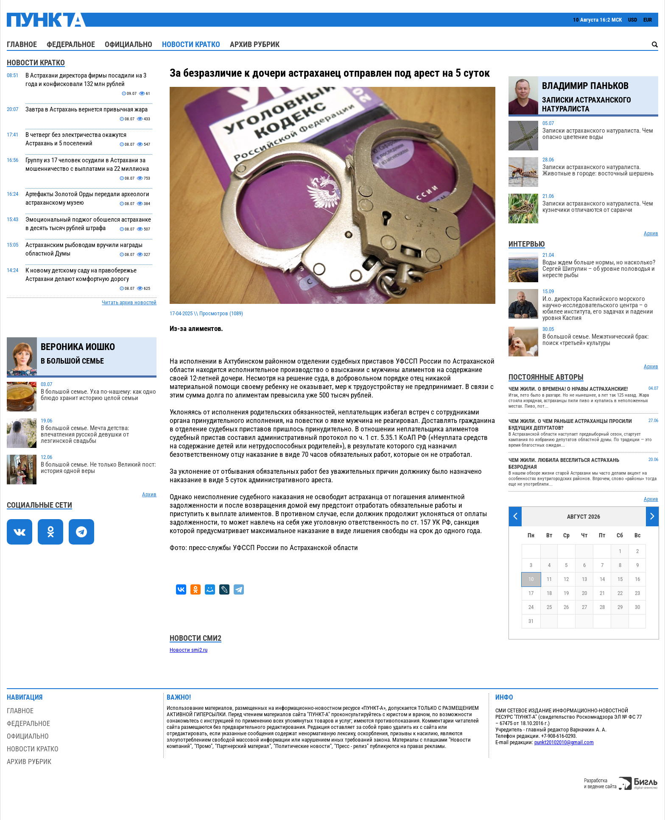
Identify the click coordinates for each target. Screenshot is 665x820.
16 (637, 579)
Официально (128, 44)
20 (584, 593)
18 (549, 593)
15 (620, 579)
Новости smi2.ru (188, 650)
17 (531, 593)
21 (602, 593)
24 (531, 607)
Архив (149, 494)
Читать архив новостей (129, 302)
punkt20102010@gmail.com (564, 742)
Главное (22, 44)
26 (566, 607)
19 (566, 593)
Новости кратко (191, 44)
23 (637, 593)
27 (584, 607)
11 (549, 579)
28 (602, 607)
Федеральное (71, 44)
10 (531, 579)
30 (637, 607)
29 (620, 607)
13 (584, 579)
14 (602, 579)
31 (531, 621)
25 (549, 607)
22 (620, 593)
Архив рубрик (254, 44)
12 (566, 579)
